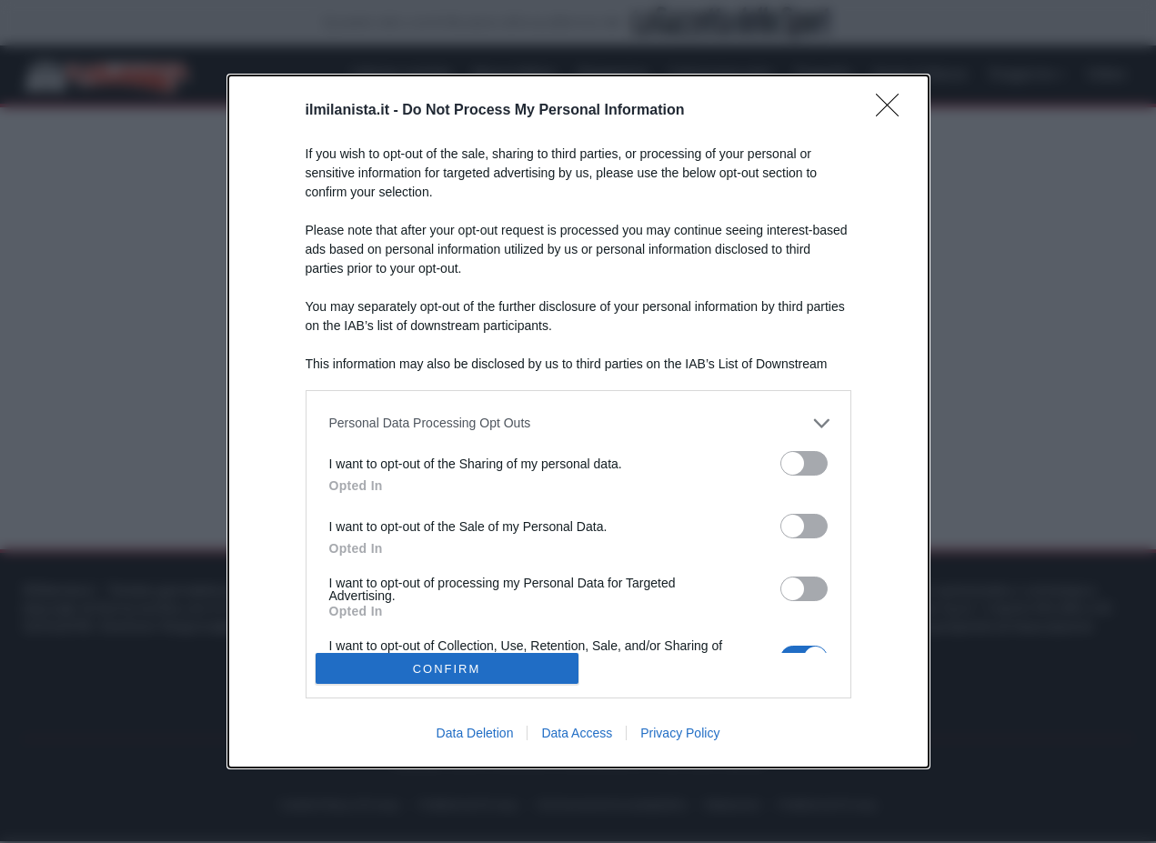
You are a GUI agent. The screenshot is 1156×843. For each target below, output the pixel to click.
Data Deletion (475, 733)
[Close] (893, 111)
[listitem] (578, 423)
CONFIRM (447, 669)
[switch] (804, 463)
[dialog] (578, 421)
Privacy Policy (679, 733)
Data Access (576, 733)
